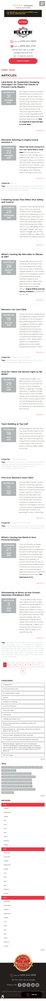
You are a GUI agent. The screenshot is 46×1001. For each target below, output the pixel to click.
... (40, 665)
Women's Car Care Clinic (14, 310)
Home (4, 70)
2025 (4, 804)
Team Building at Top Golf (14, 424)
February (6, 840)
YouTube (33, 985)
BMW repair (32, 642)
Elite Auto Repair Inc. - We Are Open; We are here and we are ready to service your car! (21, 730)
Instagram (37, 985)
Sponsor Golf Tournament (27, 789)
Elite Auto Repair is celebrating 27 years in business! (19, 654)
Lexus (18, 644)
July (5, 820)
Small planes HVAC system (10, 789)
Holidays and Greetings (10, 701)
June (5, 824)
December (7, 852)
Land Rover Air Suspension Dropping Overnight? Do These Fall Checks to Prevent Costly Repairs (20, 84)
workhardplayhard (19, 468)
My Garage (23, 22)
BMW (20, 648)
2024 (5, 849)
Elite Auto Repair (12, 360)
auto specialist (22, 650)
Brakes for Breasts (8, 792)
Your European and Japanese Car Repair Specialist (16, 773)
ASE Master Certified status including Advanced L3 (17, 782)
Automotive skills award (10, 689)
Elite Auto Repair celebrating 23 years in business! (18, 735)
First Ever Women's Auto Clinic (17, 478)
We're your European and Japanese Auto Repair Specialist (18, 776)
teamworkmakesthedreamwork (23, 466)
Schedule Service (23, 61)
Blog (12, 70)
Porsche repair (37, 767)
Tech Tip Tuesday (8, 755)
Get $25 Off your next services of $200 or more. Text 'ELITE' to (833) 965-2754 (22, 13)
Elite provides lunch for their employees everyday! (17, 779)
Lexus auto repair (8, 710)
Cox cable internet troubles (11, 693)
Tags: (3, 764)
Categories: (7, 681)
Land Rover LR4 (27, 786)
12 (23, 671)
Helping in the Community (20, 357)
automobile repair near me (14, 652)
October (6, 808)
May (5, 828)
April (5, 832)
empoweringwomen (24, 362)
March (6, 836)
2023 (4, 897)
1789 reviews (28, 5)
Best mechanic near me (22, 188)
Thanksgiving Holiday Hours (11, 719)
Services (13, 183)
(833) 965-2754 (28, 46)
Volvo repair (11, 644)
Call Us (32, 994)
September (7, 812)
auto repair (10, 186)
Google (24, 985)
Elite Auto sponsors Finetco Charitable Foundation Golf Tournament (19, 724)
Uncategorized (7, 684)
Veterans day (7, 714)
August (6, 816)
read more (39, 130)
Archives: (6, 800)
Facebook (20, 985)
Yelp (28, 985)
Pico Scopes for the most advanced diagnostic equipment (21, 739)
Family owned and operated (18, 190)
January (6, 844)
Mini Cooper (38, 652)
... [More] (42, 759)
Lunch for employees (18, 459)
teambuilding (6, 468)
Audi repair (29, 652)
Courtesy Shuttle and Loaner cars (21, 464)
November (7, 856)
